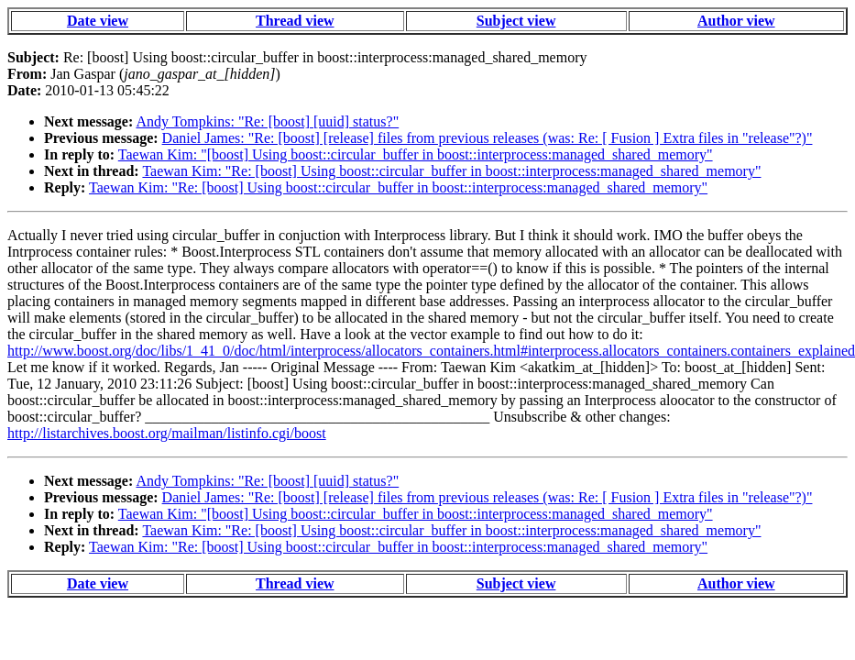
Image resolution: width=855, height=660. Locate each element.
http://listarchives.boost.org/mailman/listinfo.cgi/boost (166, 433)
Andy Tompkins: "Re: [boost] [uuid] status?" (267, 121)
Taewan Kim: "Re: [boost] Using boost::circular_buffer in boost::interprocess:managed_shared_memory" (451, 171)
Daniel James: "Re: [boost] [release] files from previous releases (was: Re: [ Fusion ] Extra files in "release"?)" (487, 138)
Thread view (295, 20)
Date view (97, 20)
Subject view (516, 20)
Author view (736, 20)
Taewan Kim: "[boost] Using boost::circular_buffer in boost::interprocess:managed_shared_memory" (415, 154)
